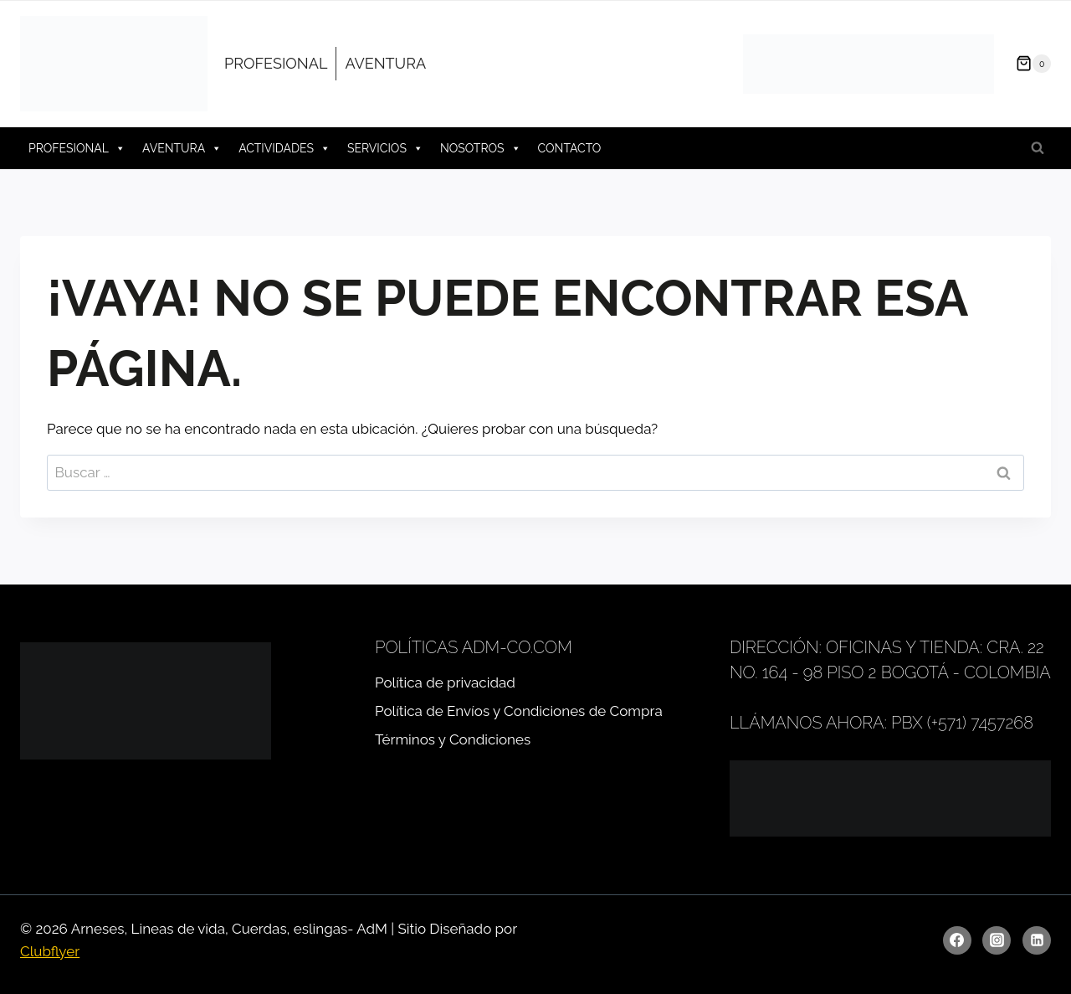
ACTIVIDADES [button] (284, 148)
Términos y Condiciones (452, 739)
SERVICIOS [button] (385, 148)
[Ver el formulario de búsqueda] (1037, 148)
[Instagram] (996, 940)
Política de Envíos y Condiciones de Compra (519, 711)
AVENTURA (385, 63)
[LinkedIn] (1036, 940)
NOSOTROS (480, 148)
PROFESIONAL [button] (77, 148)
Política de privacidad (445, 682)
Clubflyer (49, 951)
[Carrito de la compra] (1026, 63)
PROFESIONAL (275, 63)
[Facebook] (957, 940)
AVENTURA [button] (182, 148)
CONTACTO (570, 148)
